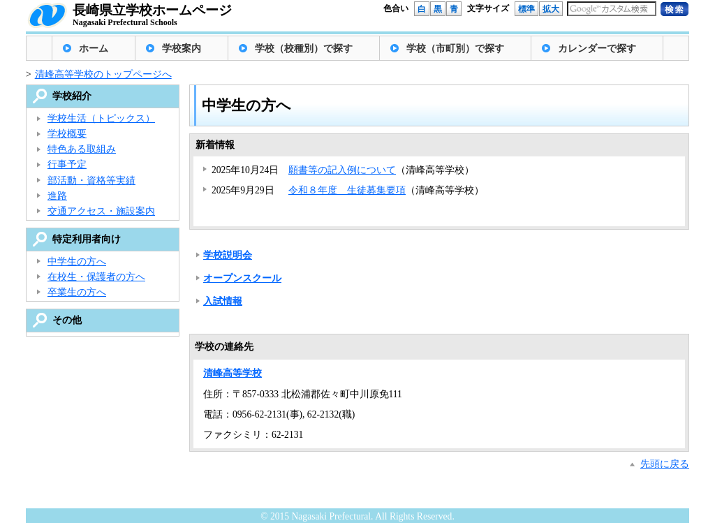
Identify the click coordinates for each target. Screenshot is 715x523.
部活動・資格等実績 (91, 180)
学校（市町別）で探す (455, 48)
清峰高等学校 (232, 373)
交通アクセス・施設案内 (101, 211)
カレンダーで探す (597, 48)
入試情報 (222, 301)
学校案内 (181, 48)
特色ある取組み (81, 149)
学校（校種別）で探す (304, 48)
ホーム (93, 48)
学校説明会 (227, 255)
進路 (57, 196)
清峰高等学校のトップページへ (103, 74)
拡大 (551, 9)
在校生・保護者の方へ (96, 277)
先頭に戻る (664, 464)
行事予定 (67, 164)
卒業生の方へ (76, 292)
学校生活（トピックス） (101, 118)
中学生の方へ (76, 261)
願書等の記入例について (342, 170)
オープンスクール (242, 278)
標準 (526, 9)
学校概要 (67, 133)
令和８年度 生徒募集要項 (347, 190)
